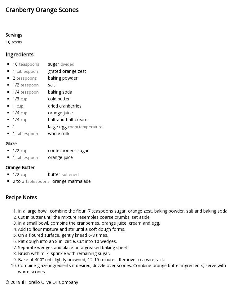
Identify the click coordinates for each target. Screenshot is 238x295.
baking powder (62, 78)
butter (54, 174)
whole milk (58, 133)
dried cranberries (65, 106)
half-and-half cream (67, 119)
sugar (53, 64)
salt (51, 85)
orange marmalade (71, 181)
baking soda (60, 92)
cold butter (59, 99)
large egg (57, 127)
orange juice (60, 113)
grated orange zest (67, 71)
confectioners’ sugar (68, 150)
